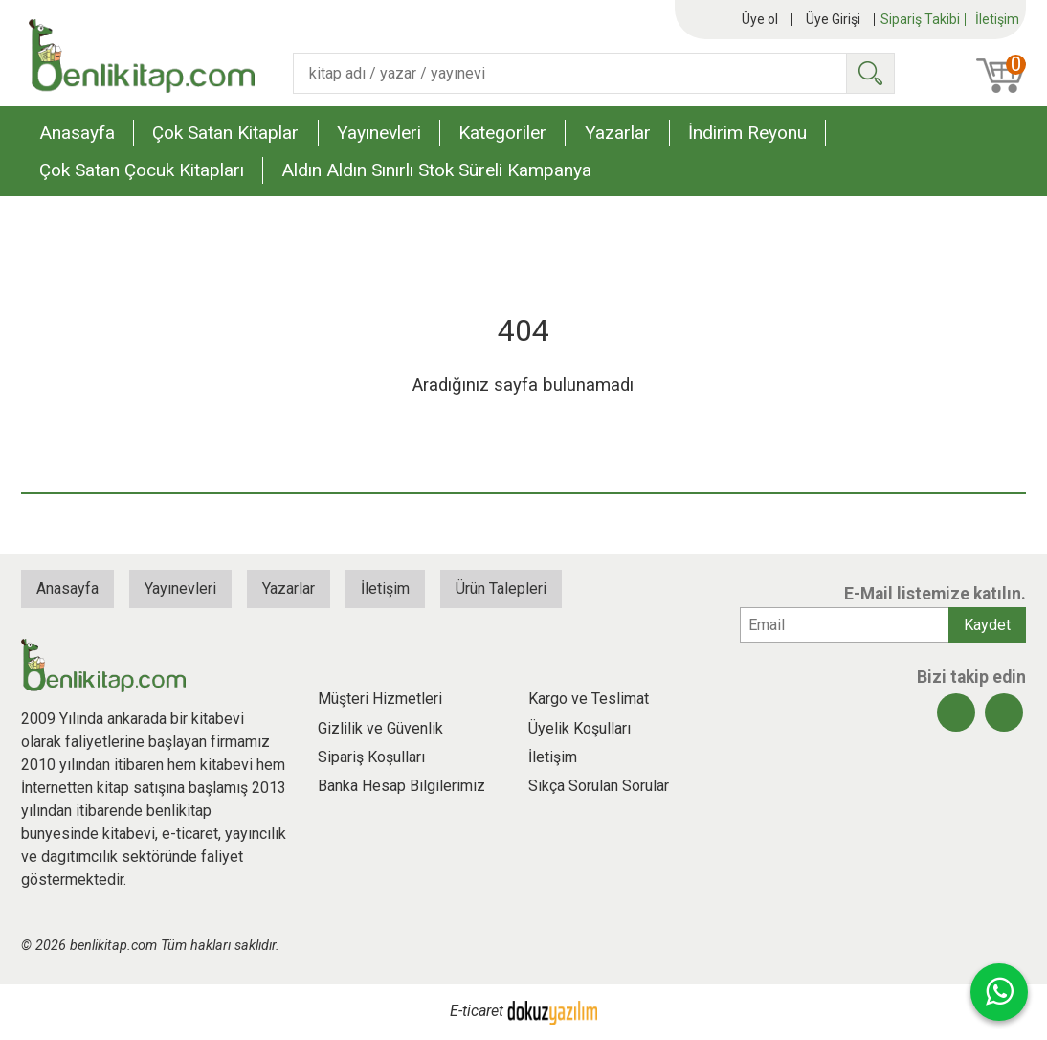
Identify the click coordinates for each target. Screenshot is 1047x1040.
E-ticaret (476, 1011)
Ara (870, 73)
